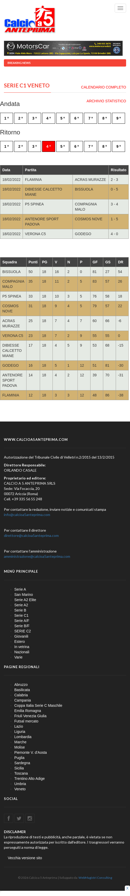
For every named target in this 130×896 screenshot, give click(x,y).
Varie (18, 657)
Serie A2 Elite (25, 600)
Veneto (20, 789)
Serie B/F (21, 626)
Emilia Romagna (27, 711)
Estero (19, 641)
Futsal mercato (26, 721)
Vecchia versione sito (25, 858)
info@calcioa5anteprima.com (27, 514)
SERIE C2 (22, 631)
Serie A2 (21, 605)
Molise (19, 747)
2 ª (20, 118)
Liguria (19, 731)
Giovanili (21, 636)
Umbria (20, 784)
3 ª (34, 118)
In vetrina (21, 647)
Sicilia (19, 768)
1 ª (6, 118)
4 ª (48, 118)
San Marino (23, 594)
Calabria (21, 695)
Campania (22, 700)
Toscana (21, 773)
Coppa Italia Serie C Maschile (38, 705)
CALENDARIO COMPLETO (103, 87)
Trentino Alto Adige (29, 778)
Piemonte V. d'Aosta (30, 752)
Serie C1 (21, 615)
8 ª (104, 118)
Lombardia (22, 737)
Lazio (18, 726)
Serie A (20, 589)
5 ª (62, 118)
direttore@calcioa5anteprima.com (31, 535)
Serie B (20, 610)
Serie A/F (21, 621)
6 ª (76, 118)
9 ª (118, 118)
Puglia (19, 758)
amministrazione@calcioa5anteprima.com (37, 556)
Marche (20, 742)
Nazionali (21, 652)
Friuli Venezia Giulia (30, 716)
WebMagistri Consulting (95, 878)
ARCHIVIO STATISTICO (106, 101)
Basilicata (22, 690)
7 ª (90, 118)
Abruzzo (21, 685)
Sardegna (22, 763)
